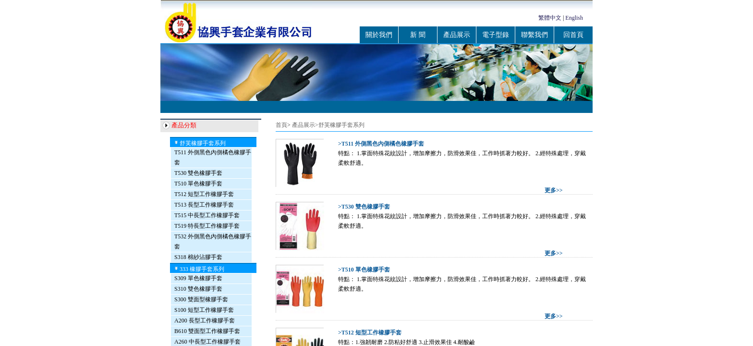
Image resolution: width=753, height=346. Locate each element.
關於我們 (378, 34)
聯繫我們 (534, 34)
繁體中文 (549, 17)
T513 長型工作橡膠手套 (204, 204)
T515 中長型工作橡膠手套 (207, 215)
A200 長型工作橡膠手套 (204, 320)
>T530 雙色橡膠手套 (364, 206)
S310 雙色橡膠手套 (198, 288)
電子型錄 (495, 34)
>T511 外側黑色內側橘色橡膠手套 (381, 143)
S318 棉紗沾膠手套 (198, 257)
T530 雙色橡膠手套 (198, 173)
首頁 (281, 125)
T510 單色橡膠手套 (198, 183)
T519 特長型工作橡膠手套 (207, 225)
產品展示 (456, 34)
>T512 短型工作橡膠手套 (369, 332)
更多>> (554, 190)
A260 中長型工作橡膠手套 (207, 341)
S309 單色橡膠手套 (198, 278)
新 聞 (417, 34)
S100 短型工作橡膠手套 (204, 310)
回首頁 (573, 34)
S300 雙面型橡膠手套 (201, 299)
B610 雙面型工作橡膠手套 (207, 331)
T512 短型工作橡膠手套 (204, 194)
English (574, 17)
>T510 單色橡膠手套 (364, 269)
